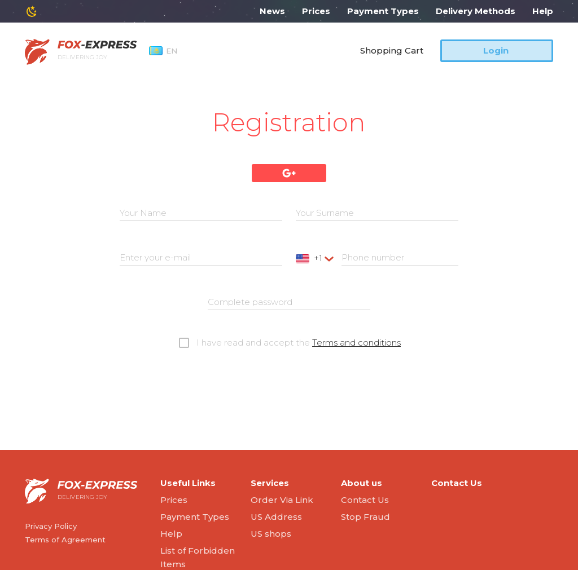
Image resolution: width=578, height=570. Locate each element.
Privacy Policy (51, 526)
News (272, 11)
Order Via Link (282, 499)
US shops (271, 533)
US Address (276, 516)
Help (542, 11)
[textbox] (316, 258)
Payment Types (383, 11)
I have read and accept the (298, 342)
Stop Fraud (365, 516)
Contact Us (365, 499)
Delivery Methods (475, 11)
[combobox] (316, 258)
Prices (316, 11)
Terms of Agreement (65, 539)
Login (496, 50)
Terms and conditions (356, 342)
